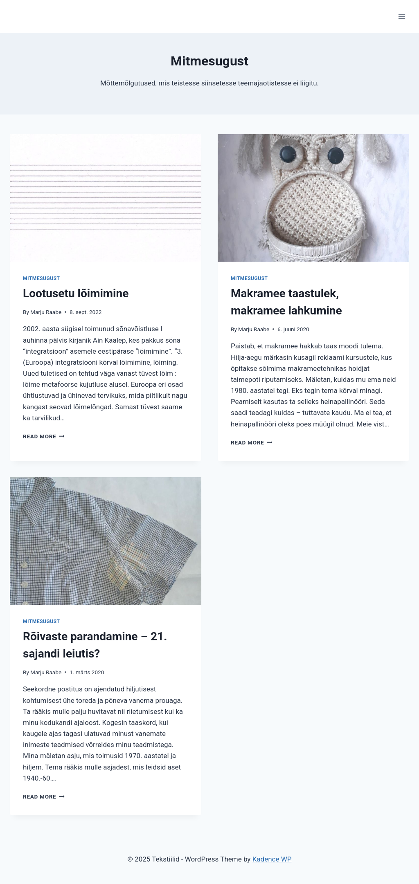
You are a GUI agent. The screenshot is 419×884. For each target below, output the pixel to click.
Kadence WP (272, 859)
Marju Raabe (45, 312)
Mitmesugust (41, 278)
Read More (44, 436)
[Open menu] (401, 16)
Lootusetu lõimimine (75, 293)
